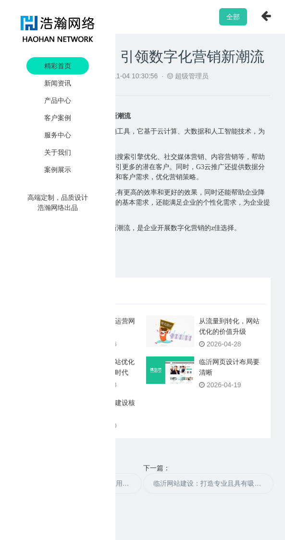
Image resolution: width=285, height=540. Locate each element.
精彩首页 (57, 66)
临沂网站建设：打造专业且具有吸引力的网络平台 (213, 483)
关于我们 (57, 152)
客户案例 (57, 118)
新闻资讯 (57, 83)
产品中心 (57, 100)
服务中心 (57, 135)
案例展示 (57, 169)
